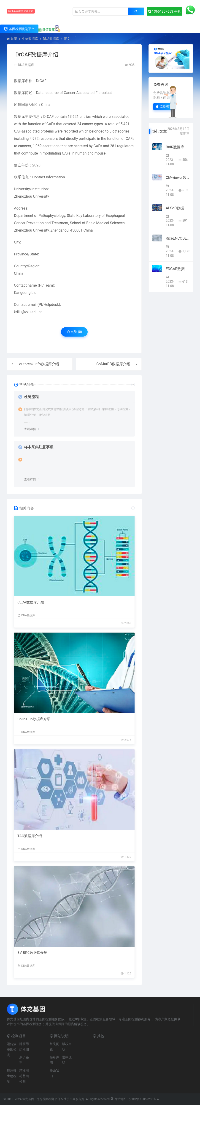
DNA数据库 (51, 39)
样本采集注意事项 (38, 447)
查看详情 (30, 429)
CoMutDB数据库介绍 (113, 364)
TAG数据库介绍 (29, 836)
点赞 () (74, 332)
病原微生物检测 (11, 1076)
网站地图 (118, 1099)
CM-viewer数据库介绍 (177, 177)
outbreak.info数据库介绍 (39, 364)
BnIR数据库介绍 (177, 147)
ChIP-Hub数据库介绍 (34, 719)
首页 (14, 39)
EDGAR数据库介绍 (177, 269)
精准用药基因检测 (24, 1076)
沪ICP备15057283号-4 (144, 1099)
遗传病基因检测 (11, 1049)
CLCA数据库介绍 (30, 602)
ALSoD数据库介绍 (177, 208)
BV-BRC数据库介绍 (32, 953)
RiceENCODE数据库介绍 (177, 238)
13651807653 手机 (164, 11)
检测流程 (31, 397)
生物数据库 (30, 39)
